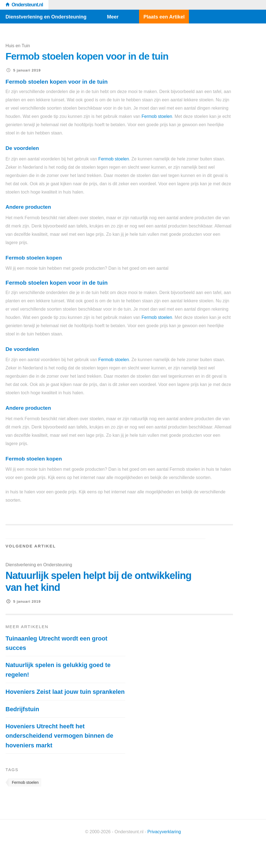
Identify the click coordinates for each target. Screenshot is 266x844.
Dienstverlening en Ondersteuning (46, 17)
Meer (113, 17)
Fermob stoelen (157, 116)
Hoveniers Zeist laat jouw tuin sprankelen (65, 691)
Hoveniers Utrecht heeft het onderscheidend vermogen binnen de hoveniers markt (59, 736)
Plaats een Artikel (163, 17)
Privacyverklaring (164, 831)
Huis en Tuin (18, 45)
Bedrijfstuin (22, 709)
